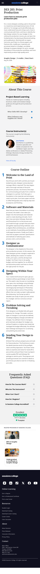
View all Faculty (11, 161)
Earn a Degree (6, 493)
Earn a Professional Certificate (10, 496)
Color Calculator (6, 519)
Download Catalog (7, 511)
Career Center (6, 516)
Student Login (6, 508)
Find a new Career (7, 499)
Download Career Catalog (9, 514)
